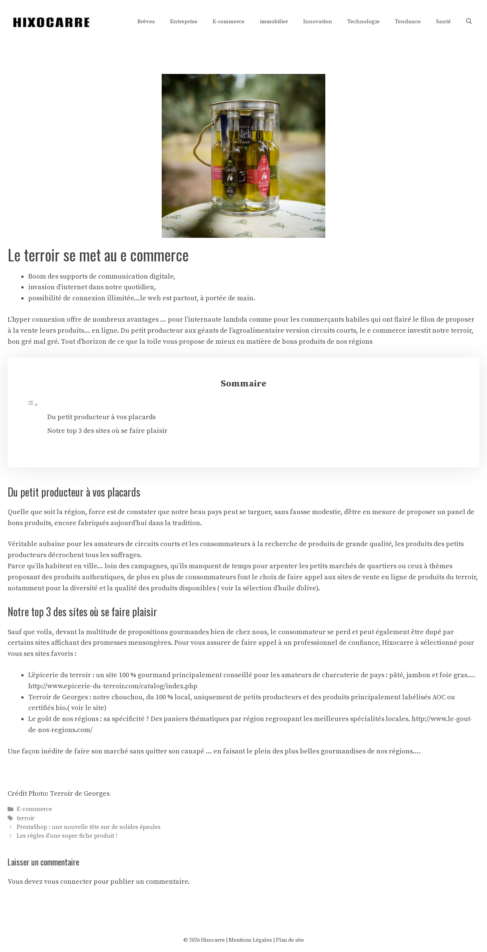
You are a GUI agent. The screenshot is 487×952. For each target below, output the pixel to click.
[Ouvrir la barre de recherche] (468, 21)
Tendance (408, 21)
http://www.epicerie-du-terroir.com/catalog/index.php (112, 686)
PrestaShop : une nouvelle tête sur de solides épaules (89, 827)
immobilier (274, 21)
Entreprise (183, 21)
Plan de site (290, 940)
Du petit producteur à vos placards (101, 417)
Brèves (146, 21)
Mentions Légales (250, 940)
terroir (26, 818)
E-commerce (229, 21)
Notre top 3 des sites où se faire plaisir (107, 430)
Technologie (363, 21)
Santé (443, 21)
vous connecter (68, 881)
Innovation (317, 21)
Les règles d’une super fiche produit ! (67, 836)
